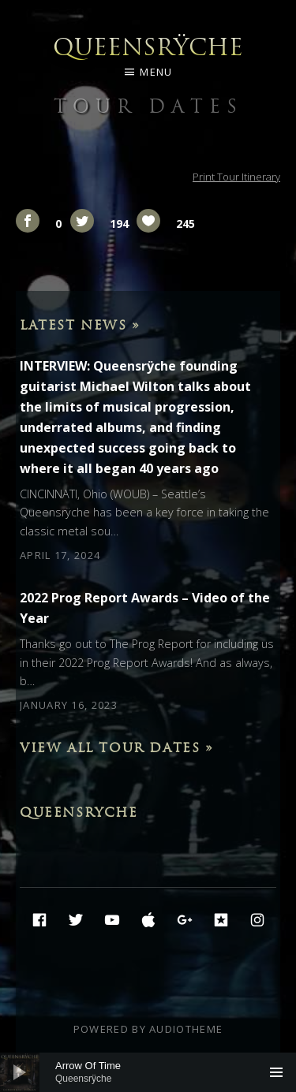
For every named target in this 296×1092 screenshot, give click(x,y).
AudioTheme (186, 1029)
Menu (156, 72)
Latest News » (80, 325)
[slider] (148, 1072)
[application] (148, 1072)
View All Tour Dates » (117, 747)
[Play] (19, 1072)
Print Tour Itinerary (236, 177)
